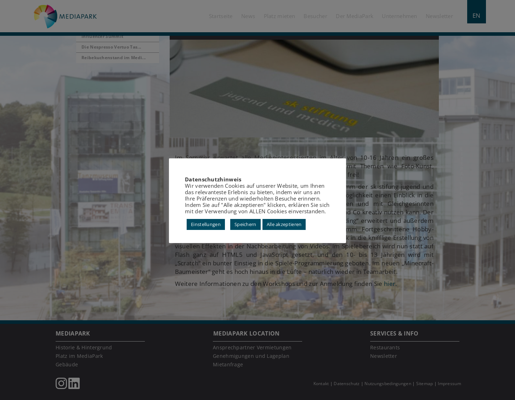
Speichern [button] (245, 224)
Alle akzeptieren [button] (284, 224)
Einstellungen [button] (206, 224)
